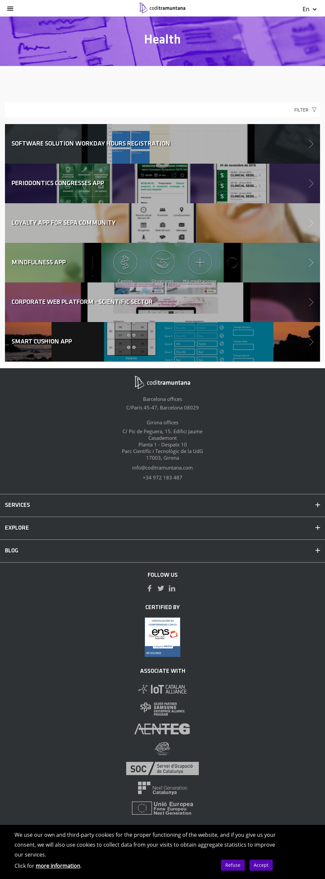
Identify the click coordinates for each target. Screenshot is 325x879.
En (310, 9)
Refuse (232, 865)
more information (58, 865)
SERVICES (162, 505)
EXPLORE (162, 528)
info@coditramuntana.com (162, 467)
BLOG (162, 551)
